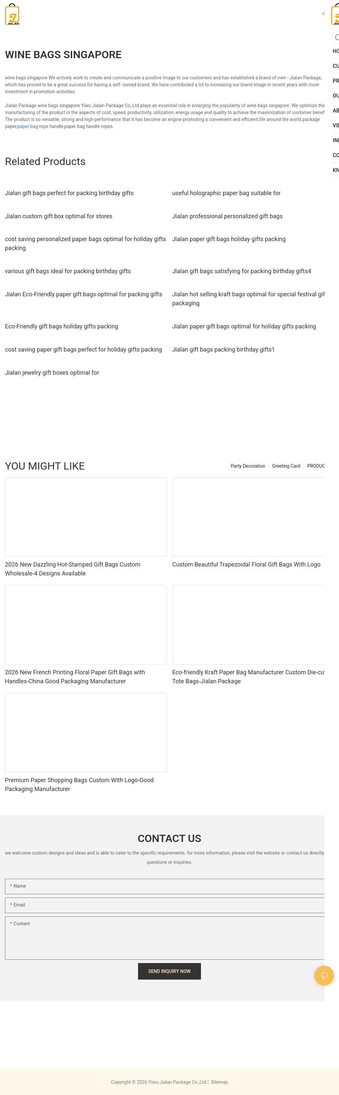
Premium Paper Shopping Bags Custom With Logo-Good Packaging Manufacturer (79, 784)
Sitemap (219, 1082)
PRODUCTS (319, 466)
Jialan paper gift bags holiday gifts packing (229, 238)
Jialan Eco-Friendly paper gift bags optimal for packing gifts (83, 294)
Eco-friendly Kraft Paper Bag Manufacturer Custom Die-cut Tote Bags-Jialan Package (249, 677)
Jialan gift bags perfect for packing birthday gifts (69, 193)
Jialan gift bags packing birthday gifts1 (223, 349)
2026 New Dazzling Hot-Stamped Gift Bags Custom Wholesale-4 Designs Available (72, 569)
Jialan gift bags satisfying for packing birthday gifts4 (241, 271)
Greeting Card (286, 466)
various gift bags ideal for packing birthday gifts (68, 271)
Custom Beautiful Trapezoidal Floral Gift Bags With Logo (246, 564)
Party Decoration (248, 466)
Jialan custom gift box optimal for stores (58, 216)
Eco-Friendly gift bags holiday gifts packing (61, 326)
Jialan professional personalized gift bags (227, 216)
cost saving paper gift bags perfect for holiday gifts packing (83, 349)
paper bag (27, 126)
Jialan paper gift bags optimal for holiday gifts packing (244, 326)
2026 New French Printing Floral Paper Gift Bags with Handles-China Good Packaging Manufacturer (75, 677)
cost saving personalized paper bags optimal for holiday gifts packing (85, 243)
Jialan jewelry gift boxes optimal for (52, 372)
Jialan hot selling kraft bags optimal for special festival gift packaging (249, 299)
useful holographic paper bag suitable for (226, 193)
